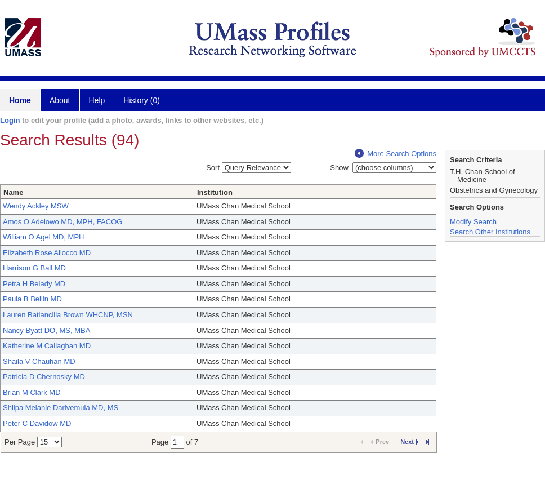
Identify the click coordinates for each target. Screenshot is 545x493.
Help (97, 100)
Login (10, 120)
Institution (215, 192)
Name (13, 192)
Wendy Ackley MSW (36, 206)
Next (409, 441)
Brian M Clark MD (32, 392)
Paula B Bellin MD (32, 299)
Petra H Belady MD (34, 283)
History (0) (141, 100)
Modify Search (473, 221)
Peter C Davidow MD (37, 423)
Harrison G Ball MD (34, 268)
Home (20, 100)
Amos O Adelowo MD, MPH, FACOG (62, 221)
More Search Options (395, 153)
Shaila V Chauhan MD (39, 361)
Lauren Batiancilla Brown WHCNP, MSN (68, 314)
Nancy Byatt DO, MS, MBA (46, 330)
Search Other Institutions (490, 232)
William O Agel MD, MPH (43, 237)
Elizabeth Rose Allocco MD (47, 252)
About (60, 100)
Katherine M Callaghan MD (47, 345)
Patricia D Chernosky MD (44, 376)
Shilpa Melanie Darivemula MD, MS (60, 407)
